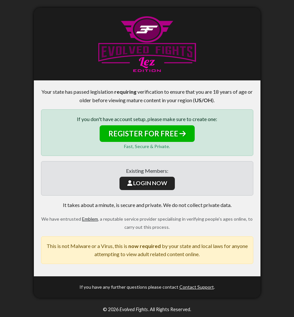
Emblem (90, 219)
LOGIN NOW (147, 183)
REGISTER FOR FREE (147, 133)
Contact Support (196, 287)
